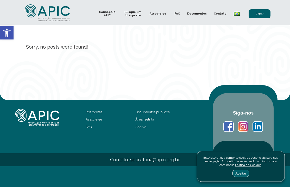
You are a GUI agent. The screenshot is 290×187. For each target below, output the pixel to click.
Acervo (140, 127)
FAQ (177, 13)
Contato (220, 13)
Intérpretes (94, 112)
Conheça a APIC (107, 13)
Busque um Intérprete (132, 13)
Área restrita (144, 119)
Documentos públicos (152, 112)
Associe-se (158, 13)
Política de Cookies (248, 165)
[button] (7, 32)
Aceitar (240, 173)
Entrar (259, 13)
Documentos (197, 13)
